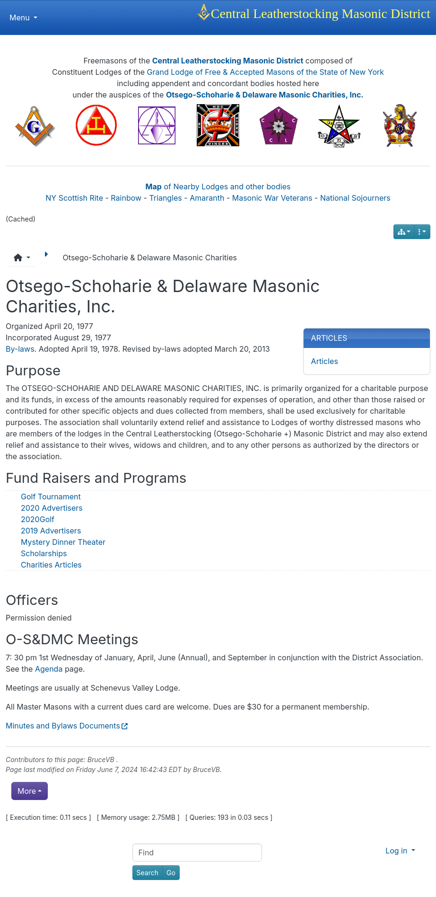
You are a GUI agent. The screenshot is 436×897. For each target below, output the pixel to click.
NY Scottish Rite (74, 198)
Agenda (48, 669)
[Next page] (48, 257)
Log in (397, 850)
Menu (23, 17)
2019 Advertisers (51, 530)
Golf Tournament (51, 496)
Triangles (165, 198)
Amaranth (207, 198)
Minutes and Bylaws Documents (63, 725)
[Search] (147, 872)
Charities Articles (51, 564)
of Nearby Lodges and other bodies (218, 186)
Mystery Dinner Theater (63, 542)
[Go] (171, 872)
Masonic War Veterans (272, 198)
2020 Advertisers (52, 508)
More (26, 791)
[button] (22, 257)
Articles (324, 361)
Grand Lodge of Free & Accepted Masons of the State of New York (265, 72)
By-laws (20, 349)
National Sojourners (355, 198)
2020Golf (37, 519)
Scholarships (44, 553)
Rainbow (126, 198)
